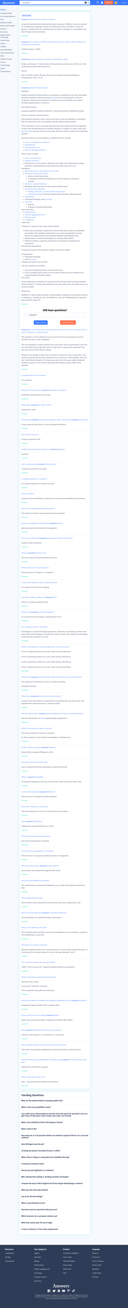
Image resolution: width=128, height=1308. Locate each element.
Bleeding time (30, 212)
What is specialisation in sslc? (33, 1203)
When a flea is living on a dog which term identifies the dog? (45, 1157)
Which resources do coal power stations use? (39, 1216)
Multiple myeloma (32, 161)
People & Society (6, 59)
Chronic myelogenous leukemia (37, 142)
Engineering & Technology (5, 36)
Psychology (38, 1273)
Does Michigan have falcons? (32, 1144)
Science (3, 62)
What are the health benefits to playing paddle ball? (42, 1100)
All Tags (8, 1257)
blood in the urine (51, 171)
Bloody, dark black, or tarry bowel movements (46, 191)
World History (39, 1265)
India (42, 718)
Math (2, 56)
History (2, 43)
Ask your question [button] (68, 322)
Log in (123, 3)
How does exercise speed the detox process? (39, 1209)
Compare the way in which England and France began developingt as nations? (52, 1183)
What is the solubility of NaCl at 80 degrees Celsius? (42, 1122)
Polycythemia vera (32, 147)
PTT (32, 220)
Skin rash (28, 202)
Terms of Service (98, 1261)
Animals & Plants (6, 13)
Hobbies (3, 47)
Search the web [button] (40, 322)
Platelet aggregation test (35, 215)
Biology (36, 1261)
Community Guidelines (71, 1253)
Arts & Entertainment (7, 16)
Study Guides (67, 1265)
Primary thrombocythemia (35, 150)
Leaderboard (9, 1253)
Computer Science (40, 1277)
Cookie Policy (96, 1273)
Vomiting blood (34, 194)
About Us (95, 1253)
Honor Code (67, 1257)
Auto (2, 19)
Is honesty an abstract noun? (32, 1164)
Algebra (37, 1253)
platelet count (26, 131)
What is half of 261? (29, 1129)
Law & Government (7, 53)
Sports (2, 68)
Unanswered (9, 1261)
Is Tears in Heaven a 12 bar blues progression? (39, 1229)
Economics (37, 1281)
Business (3, 29)
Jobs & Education (6, 50)
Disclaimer (95, 1269)
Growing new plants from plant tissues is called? (40, 1151)
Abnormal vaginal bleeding (36, 184)
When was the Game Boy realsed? (34, 1190)
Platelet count (30, 217)
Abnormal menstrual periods (36, 173)
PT (26, 220)
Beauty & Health (6, 23)
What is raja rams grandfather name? (36, 1107)
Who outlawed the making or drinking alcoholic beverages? (45, 1177)
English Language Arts (42, 1269)
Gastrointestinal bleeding (35, 189)
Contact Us (96, 1257)
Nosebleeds (29, 197)
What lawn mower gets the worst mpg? (36, 1222)
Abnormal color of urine (34, 171)
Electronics (4, 32)
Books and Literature (7, 26)
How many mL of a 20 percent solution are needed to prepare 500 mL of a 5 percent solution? (54, 1136)
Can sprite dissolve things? (32, 1196)
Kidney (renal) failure (33, 158)
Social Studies (5, 65)
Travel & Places (5, 71)
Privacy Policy (96, 1265)
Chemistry (37, 1257)
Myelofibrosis (30, 145)
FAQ (64, 1273)
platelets (53, 97)
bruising (48, 199)
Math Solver (67, 1269)
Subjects (3, 10)
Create (108, 3)
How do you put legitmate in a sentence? (37, 1170)
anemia (34, 259)
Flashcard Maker (69, 1261)
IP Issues (95, 1277)
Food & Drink (4, 40)
